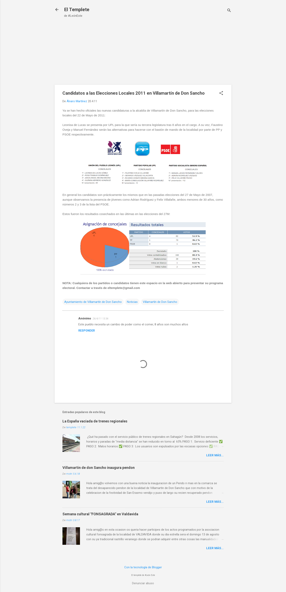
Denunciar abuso (143, 583)
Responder (86, 330)
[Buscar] (229, 11)
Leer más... (215, 455)
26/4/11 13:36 (100, 318)
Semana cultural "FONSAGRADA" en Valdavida (100, 514)
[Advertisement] (143, 55)
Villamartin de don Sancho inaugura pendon (98, 467)
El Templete (76, 9)
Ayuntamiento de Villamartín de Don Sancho (93, 302)
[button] (221, 93)
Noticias (132, 302)
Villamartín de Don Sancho (160, 302)
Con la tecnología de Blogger (143, 567)
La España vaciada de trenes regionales (94, 421)
